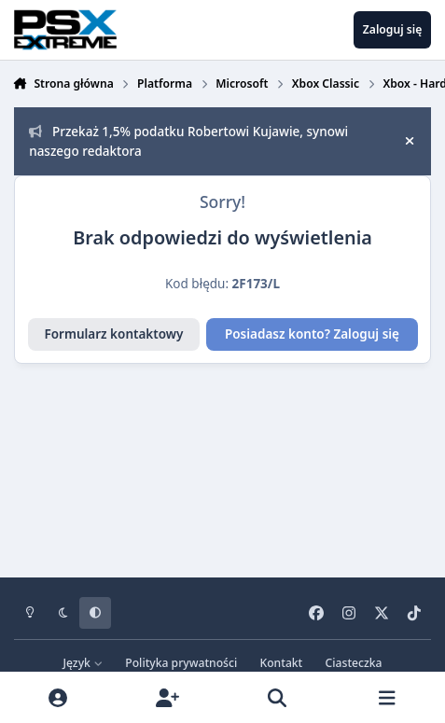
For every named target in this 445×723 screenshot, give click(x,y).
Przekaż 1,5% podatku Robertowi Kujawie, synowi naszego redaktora (188, 141)
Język (83, 663)
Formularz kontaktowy (113, 334)
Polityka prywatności (181, 663)
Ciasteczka (354, 663)
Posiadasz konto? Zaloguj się (312, 334)
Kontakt (281, 663)
